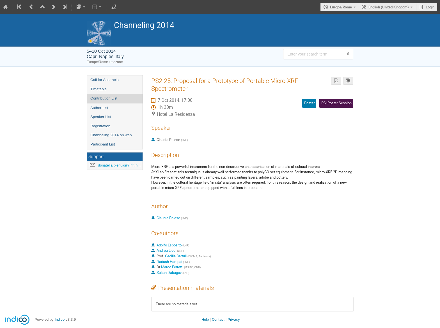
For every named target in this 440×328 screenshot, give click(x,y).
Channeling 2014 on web (111, 135)
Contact (218, 319)
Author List (99, 108)
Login (430, 7)
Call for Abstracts (104, 80)
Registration (100, 126)
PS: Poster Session (336, 102)
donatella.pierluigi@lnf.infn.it (121, 165)
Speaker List (100, 117)
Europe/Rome (341, 7)
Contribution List (103, 98)
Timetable (98, 89)
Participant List (102, 144)
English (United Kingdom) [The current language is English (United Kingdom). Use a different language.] (388, 7)
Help (205, 319)
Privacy (234, 319)
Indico (60, 319)
